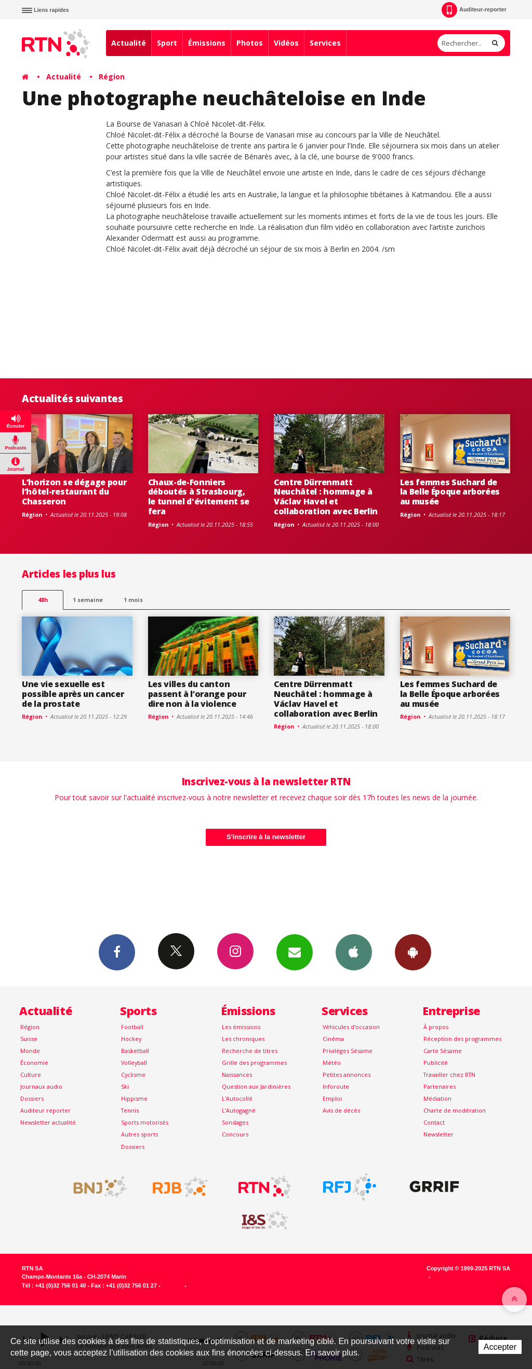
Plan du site (204, 1285)
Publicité (435, 1062)
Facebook (117, 951)
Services (325, 43)
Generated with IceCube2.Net (471, 1277)
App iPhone (354, 951)
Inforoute (336, 1086)
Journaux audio (41, 1086)
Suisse (28, 1038)
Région (112, 76)
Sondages (235, 1122)
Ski (125, 1086)
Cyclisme (133, 1074)
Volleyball (134, 1062)
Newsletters (294, 951)
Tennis (130, 1110)
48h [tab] (43, 600)
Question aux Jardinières (256, 1086)
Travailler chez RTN (449, 1074)
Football (132, 1026)
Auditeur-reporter (474, 10)
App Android (413, 951)
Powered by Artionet (400, 1277)
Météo (332, 1062)
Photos (249, 43)
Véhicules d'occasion (351, 1026)
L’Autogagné (239, 1110)
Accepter (500, 1347)
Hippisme (134, 1098)
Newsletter (438, 1134)
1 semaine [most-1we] (88, 600)
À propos (435, 1026)
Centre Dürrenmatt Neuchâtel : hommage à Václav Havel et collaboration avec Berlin (326, 496)
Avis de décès (341, 1110)
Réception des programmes (462, 1038)
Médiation (437, 1098)
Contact (434, 1122)
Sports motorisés (144, 1122)
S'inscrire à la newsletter (266, 837)
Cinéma (333, 1038)
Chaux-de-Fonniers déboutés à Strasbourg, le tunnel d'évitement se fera (198, 496)
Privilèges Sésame (348, 1050)
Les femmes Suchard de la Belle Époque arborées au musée (450, 492)
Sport (167, 43)
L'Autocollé (237, 1098)
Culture (30, 1074)
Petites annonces (346, 1074)
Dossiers (32, 1098)
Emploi (332, 1098)
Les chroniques (243, 1038)
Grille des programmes (254, 1062)
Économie (34, 1062)
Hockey (131, 1038)
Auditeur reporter (45, 1110)
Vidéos (286, 43)
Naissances (237, 1074)
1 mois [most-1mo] (133, 600)
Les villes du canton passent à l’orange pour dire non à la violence (197, 693)
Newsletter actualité (48, 1122)
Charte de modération (454, 1110)
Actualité (128, 43)
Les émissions (241, 1026)
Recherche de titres (249, 1050)
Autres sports (139, 1134)
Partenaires (439, 1086)
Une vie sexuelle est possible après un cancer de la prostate (73, 693)
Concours (235, 1134)
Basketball (135, 1050)
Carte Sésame (442, 1050)
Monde (30, 1050)
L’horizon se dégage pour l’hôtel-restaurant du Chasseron (74, 492)
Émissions (206, 43)
